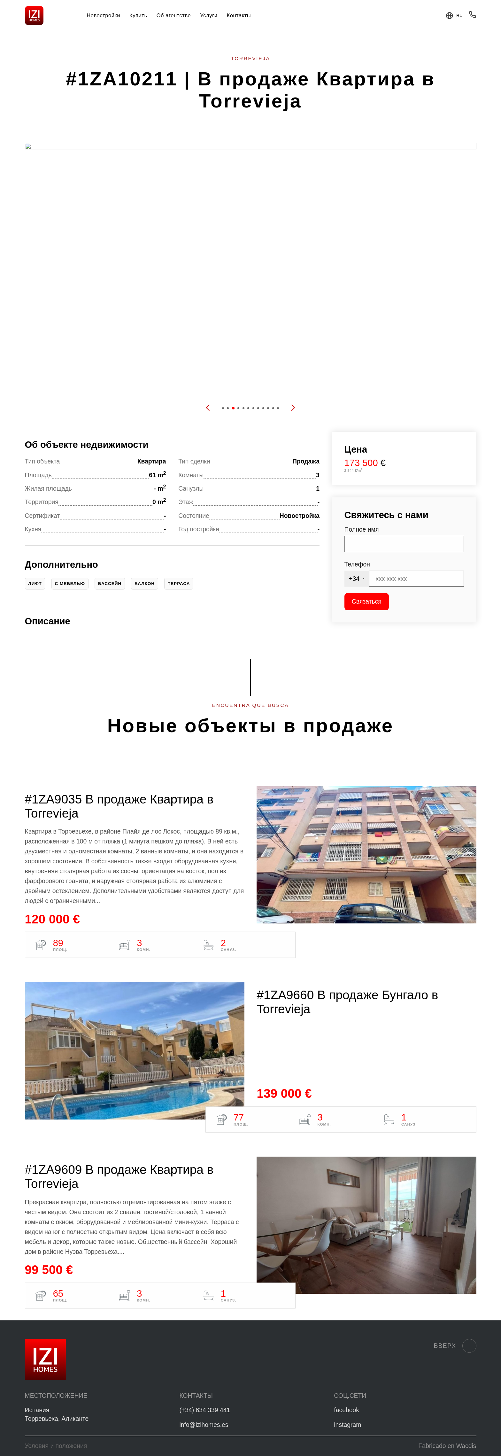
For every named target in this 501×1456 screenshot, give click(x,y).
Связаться (367, 601)
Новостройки (103, 15)
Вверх (455, 1346)
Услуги (208, 15)
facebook (346, 1409)
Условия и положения (56, 1445)
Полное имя (361, 529)
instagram (347, 1424)
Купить (138, 15)
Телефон (357, 564)
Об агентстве (174, 15)
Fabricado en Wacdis (447, 1445)
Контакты (239, 15)
